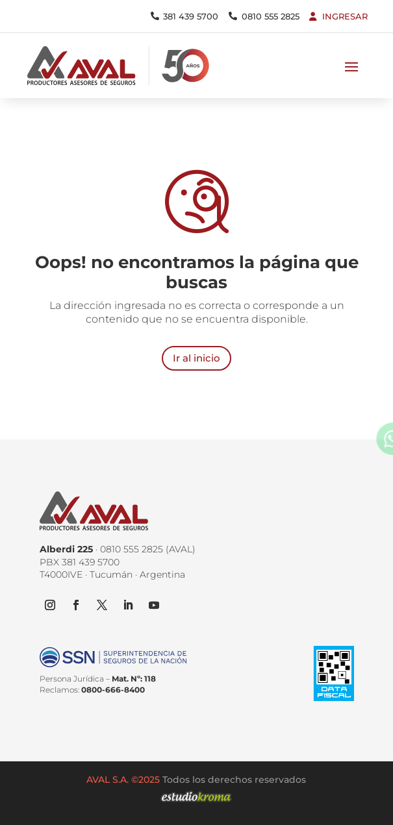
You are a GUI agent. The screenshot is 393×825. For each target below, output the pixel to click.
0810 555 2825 (270, 16)
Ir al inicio (196, 358)
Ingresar (345, 16)
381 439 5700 (190, 16)
